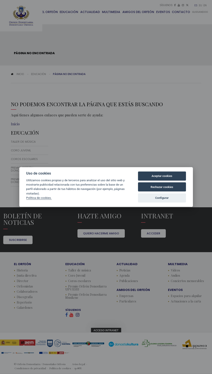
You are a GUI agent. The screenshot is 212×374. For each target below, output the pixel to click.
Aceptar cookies (161, 176)
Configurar (162, 197)
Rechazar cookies (162, 187)
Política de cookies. (39, 197)
